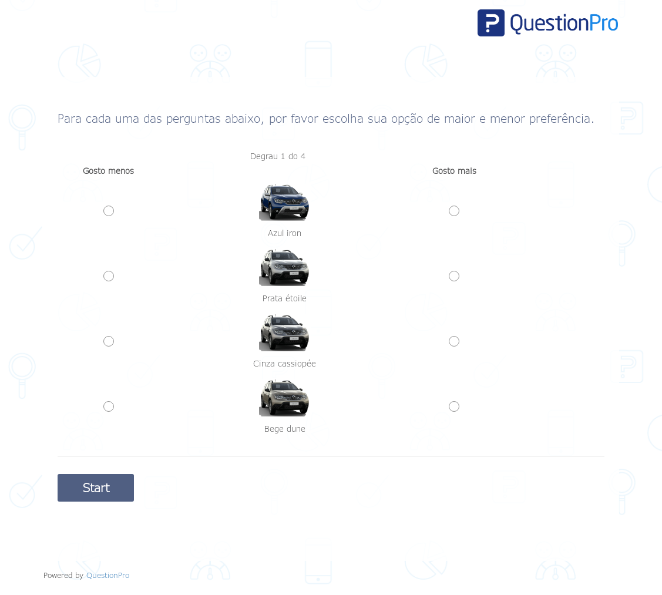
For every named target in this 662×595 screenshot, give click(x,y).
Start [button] (96, 487)
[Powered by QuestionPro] (107, 575)
